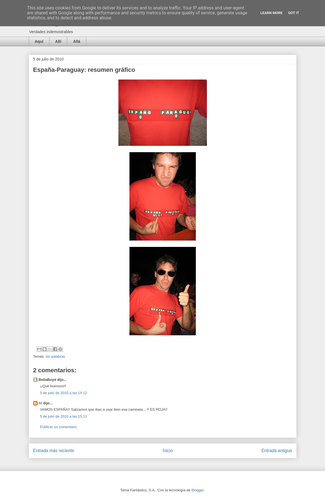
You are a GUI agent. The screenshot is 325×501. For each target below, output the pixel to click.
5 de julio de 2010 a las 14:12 (63, 393)
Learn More (272, 13)
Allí (58, 41)
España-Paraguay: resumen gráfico (84, 69)
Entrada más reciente (53, 450)
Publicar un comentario (58, 427)
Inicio (168, 450)
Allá (76, 41)
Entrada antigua (276, 450)
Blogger (197, 490)
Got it (293, 13)
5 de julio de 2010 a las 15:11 (63, 416)
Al (40, 403)
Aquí (39, 41)
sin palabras (55, 356)
